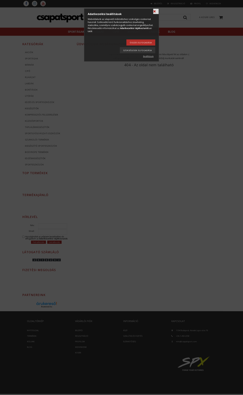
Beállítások (148, 56)
